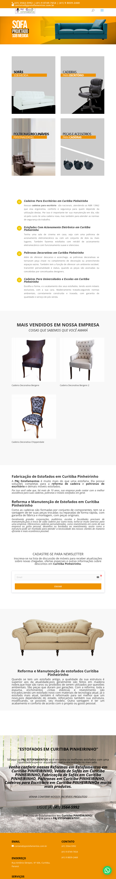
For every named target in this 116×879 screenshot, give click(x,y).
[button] (107, 870)
